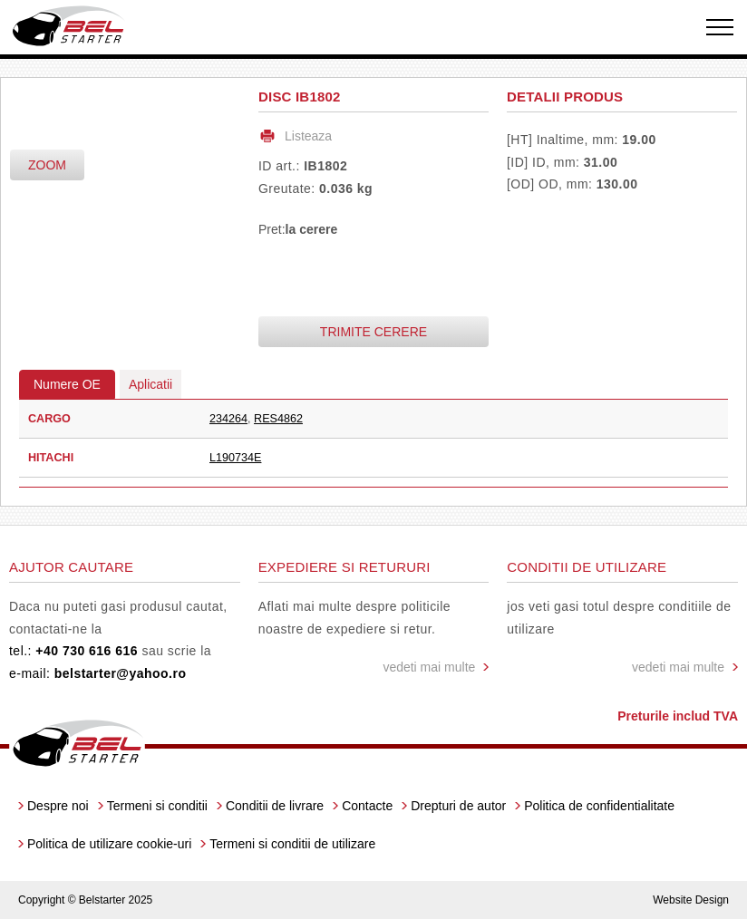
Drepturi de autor (458, 805)
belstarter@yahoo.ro (120, 673)
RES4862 (278, 418)
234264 (228, 418)
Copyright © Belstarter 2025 (85, 900)
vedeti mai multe (429, 667)
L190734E (235, 457)
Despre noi (58, 805)
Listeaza (308, 136)
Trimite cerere (373, 331)
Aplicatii (150, 384)
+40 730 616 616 (86, 650)
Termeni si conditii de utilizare (292, 844)
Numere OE (67, 384)
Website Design (691, 900)
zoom (47, 165)
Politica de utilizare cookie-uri (109, 844)
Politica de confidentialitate (599, 805)
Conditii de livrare (275, 805)
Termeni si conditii (157, 805)
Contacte (367, 805)
